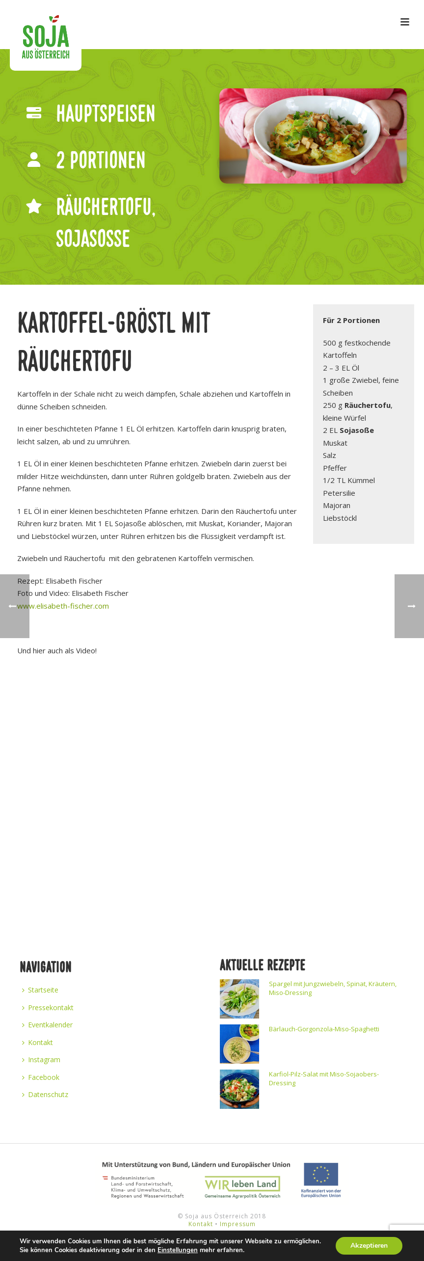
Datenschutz (45, 1094)
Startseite (40, 989)
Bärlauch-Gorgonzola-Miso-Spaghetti (324, 1028)
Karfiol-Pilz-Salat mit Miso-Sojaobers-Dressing (324, 1078)
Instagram (41, 1059)
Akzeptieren (369, 1245)
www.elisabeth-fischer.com (63, 606)
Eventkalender (47, 1024)
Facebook (40, 1077)
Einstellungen (178, 1250)
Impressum (238, 1224)
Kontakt (37, 1042)
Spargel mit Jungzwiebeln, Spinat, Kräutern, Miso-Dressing (333, 988)
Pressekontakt (48, 1007)
